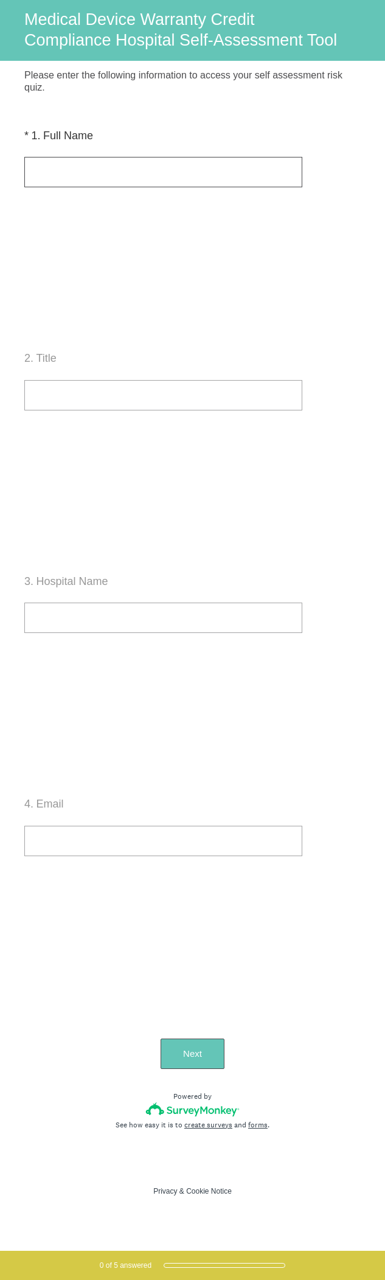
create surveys (208, 1125)
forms (258, 1125)
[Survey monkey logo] (192, 1109)
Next (192, 1053)
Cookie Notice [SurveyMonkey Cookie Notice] (209, 1191)
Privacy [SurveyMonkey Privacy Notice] (165, 1191)
